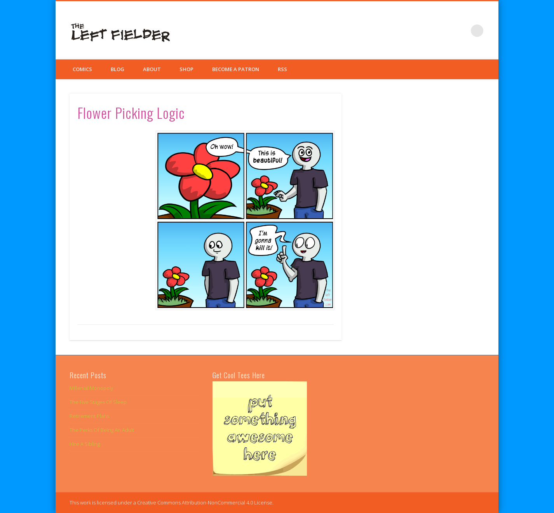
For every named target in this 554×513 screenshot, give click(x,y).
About (152, 69)
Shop (186, 69)
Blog (117, 69)
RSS (282, 69)
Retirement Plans (89, 415)
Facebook (429, 30)
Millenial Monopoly (91, 387)
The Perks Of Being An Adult (102, 429)
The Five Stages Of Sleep (98, 401)
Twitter (445, 30)
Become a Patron (235, 69)
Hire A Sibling (85, 443)
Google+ (461, 30)
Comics (82, 69)
